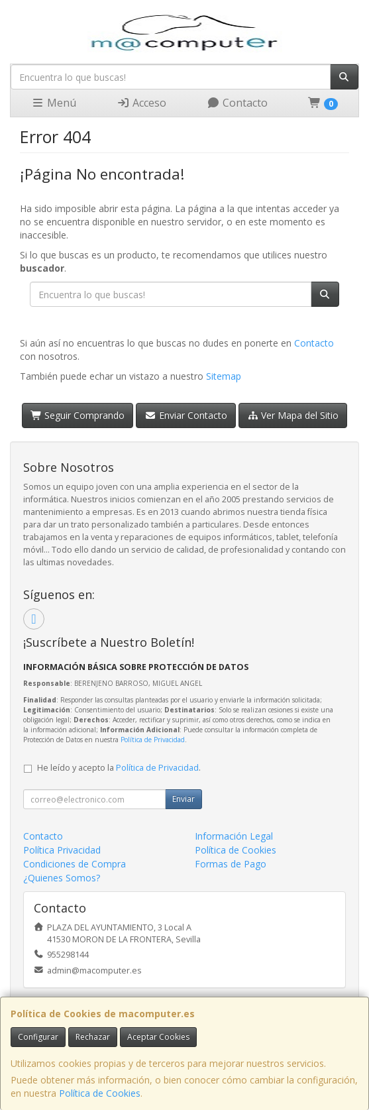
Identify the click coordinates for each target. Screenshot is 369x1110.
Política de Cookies (99, 1093)
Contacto (237, 102)
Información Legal (234, 836)
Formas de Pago (230, 864)
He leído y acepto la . (119, 767)
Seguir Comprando (77, 415)
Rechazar (93, 1036)
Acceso (141, 102)
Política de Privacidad (153, 739)
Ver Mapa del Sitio (293, 415)
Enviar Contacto (185, 415)
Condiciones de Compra (74, 864)
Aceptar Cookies (158, 1036)
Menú (53, 102)
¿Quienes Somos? (61, 877)
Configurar (38, 1036)
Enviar (183, 799)
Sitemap (223, 376)
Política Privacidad (62, 850)
